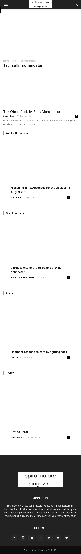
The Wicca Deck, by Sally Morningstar (31, 112)
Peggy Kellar (17, 437)
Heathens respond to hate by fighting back (39, 352)
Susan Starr (9, 116)
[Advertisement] (40, 35)
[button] (76, 4)
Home (6, 61)
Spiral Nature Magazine (22, 277)
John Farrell (16, 357)
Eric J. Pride (16, 197)
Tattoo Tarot (19, 432)
